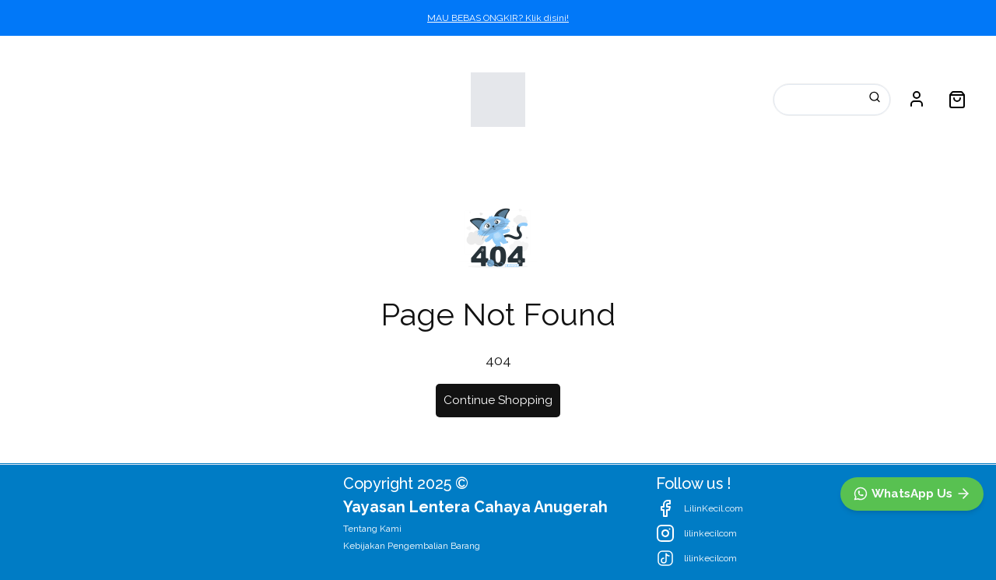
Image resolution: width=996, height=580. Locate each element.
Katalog (50, 99)
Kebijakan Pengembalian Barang (411, 545)
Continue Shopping (498, 400)
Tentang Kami (372, 528)
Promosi (236, 99)
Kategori (142, 99)
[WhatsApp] (912, 494)
